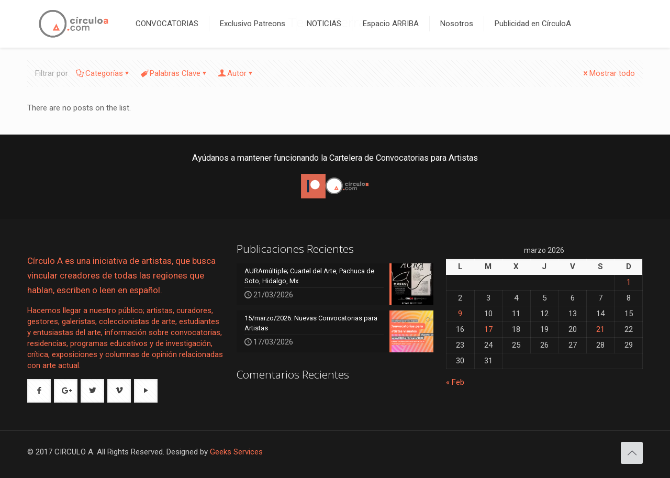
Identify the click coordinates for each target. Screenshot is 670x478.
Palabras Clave (174, 73)
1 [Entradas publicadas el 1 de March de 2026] (629, 282)
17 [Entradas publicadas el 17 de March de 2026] (488, 329)
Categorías (103, 73)
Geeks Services (236, 452)
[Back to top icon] (632, 453)
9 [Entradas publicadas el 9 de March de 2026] (460, 313)
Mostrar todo (608, 73)
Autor (236, 73)
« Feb (455, 382)
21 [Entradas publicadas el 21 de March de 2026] (600, 329)
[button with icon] (39, 391)
